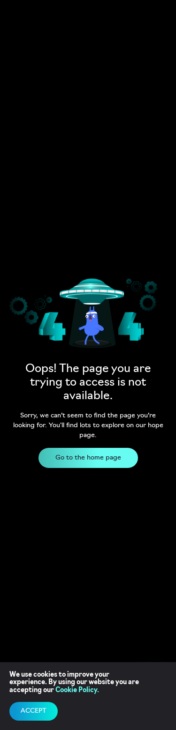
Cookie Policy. (77, 690)
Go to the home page (88, 457)
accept (33, 711)
